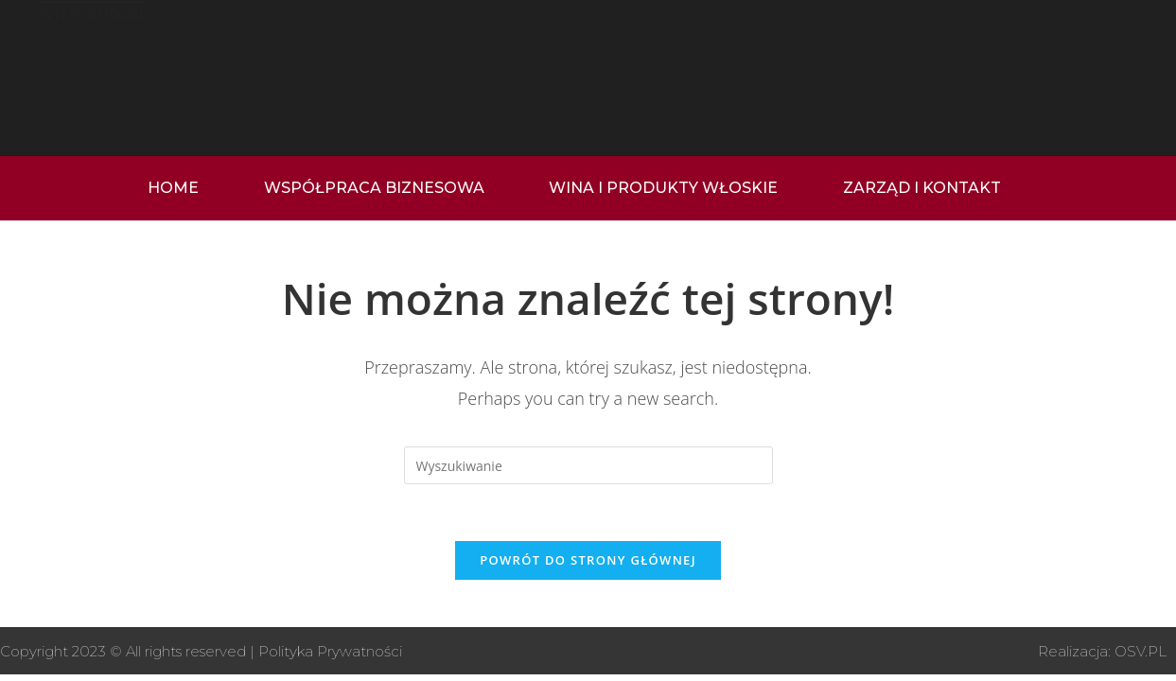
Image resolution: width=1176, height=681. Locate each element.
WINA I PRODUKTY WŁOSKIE (663, 188)
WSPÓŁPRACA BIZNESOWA (374, 188)
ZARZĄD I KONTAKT (922, 188)
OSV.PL (1141, 651)
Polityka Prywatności (330, 651)
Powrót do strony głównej (588, 559)
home (173, 188)
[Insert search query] (588, 465)
